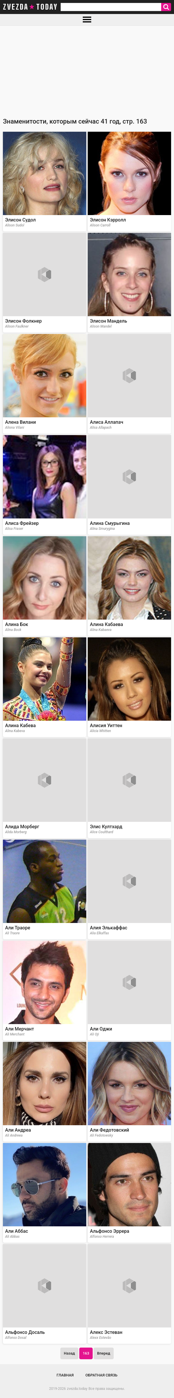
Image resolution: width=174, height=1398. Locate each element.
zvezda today (30, 6)
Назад (69, 1353)
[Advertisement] (87, 69)
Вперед (103, 1353)
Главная (65, 1375)
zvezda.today (77, 1389)
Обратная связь (101, 1375)
